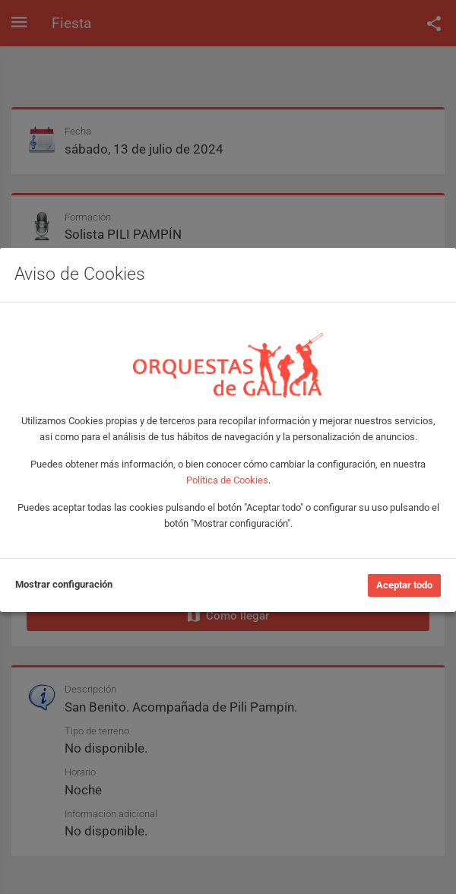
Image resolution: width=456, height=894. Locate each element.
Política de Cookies (227, 480)
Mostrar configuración (63, 584)
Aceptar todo (404, 585)
